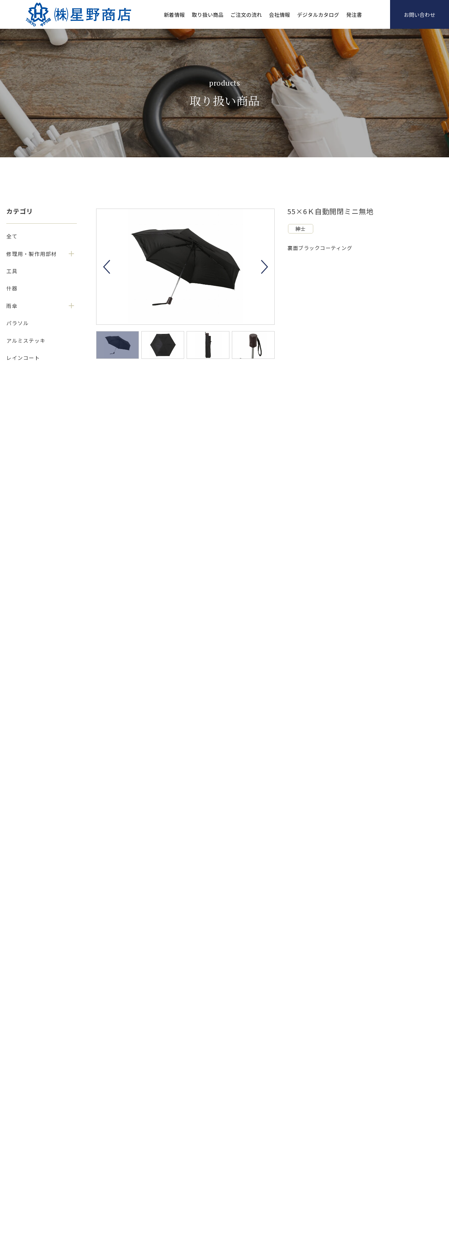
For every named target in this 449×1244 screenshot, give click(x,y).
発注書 (354, 14)
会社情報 (279, 14)
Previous (106, 267)
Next (264, 267)
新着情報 (174, 14)
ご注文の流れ (246, 14)
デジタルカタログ (318, 14)
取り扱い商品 (207, 14)
